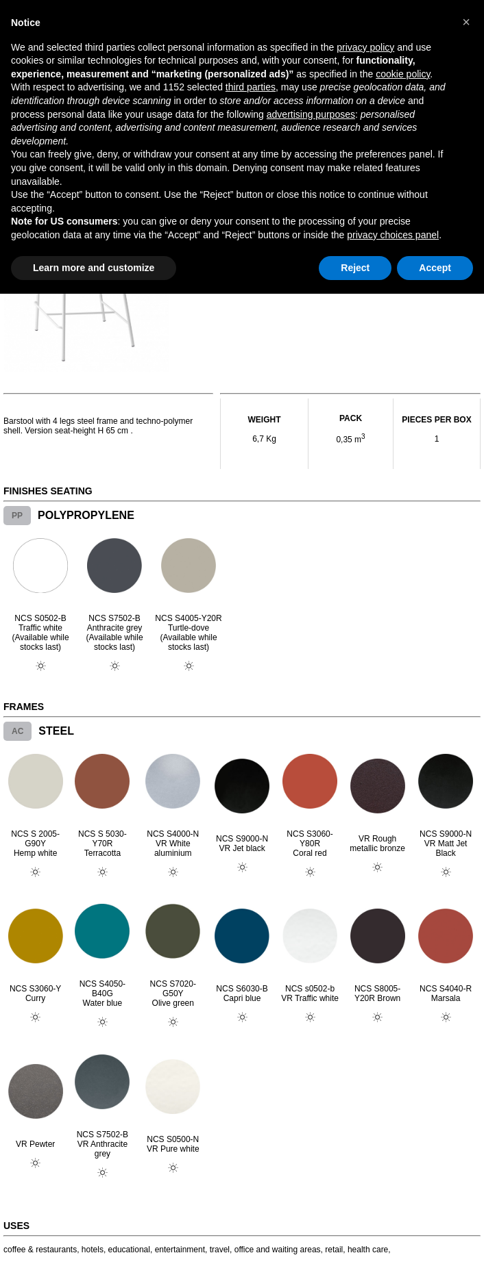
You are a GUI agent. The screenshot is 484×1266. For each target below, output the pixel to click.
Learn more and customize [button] (93, 267)
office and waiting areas (277, 1249)
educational (129, 1249)
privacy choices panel (393, 234)
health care (368, 1249)
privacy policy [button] (365, 47)
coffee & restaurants (40, 1249)
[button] (466, 22)
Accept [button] (435, 267)
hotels (93, 1249)
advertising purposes (311, 114)
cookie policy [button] (403, 73)
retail (334, 1249)
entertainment (180, 1249)
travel (220, 1249)
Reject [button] (355, 267)
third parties (251, 86)
